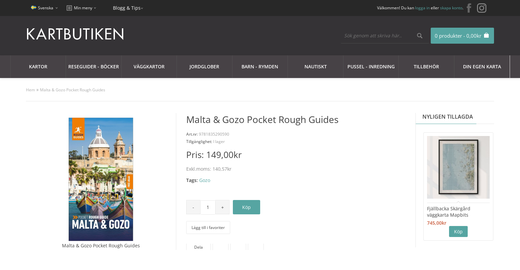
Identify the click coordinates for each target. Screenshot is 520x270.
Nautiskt (315, 66)
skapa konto (451, 8)
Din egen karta (482, 66)
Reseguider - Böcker (93, 66)
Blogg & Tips (127, 8)
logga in (422, 8)
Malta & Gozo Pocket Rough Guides (72, 90)
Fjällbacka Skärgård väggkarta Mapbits (448, 211)
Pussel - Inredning (371, 66)
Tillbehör (426, 66)
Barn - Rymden (260, 66)
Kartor (38, 66)
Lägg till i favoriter (208, 227)
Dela (198, 247)
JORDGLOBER (204, 66)
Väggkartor (149, 66)
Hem (30, 90)
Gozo (204, 180)
